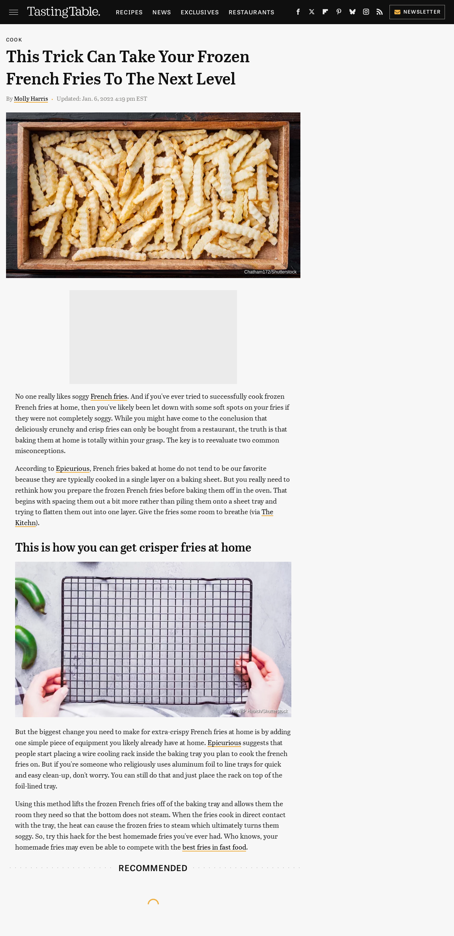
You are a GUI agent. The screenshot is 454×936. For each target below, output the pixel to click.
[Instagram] (366, 13)
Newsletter (417, 11)
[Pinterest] (339, 13)
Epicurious (72, 468)
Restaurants (251, 12)
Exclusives (200, 12)
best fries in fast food (214, 846)
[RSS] (379, 13)
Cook (14, 39)
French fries (109, 396)
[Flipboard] (325, 13)
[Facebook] (298, 13)
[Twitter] (311, 13)
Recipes (129, 12)
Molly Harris (31, 98)
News (161, 12)
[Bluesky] (352, 13)
